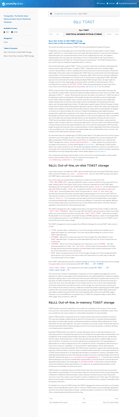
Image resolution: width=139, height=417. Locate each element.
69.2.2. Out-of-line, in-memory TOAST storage (19, 56)
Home (6, 42)
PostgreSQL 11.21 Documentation (66, 14)
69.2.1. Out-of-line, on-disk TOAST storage (17, 52)
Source (102, 3)
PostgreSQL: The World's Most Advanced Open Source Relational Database (17, 19)
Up (58, 34)
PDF (7, 32)
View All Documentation (128, 3)
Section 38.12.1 (94, 87)
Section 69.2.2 (100, 151)
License (112, 3)
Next (116, 34)
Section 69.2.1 (90, 144)
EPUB (15, 32)
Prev (51, 34)
